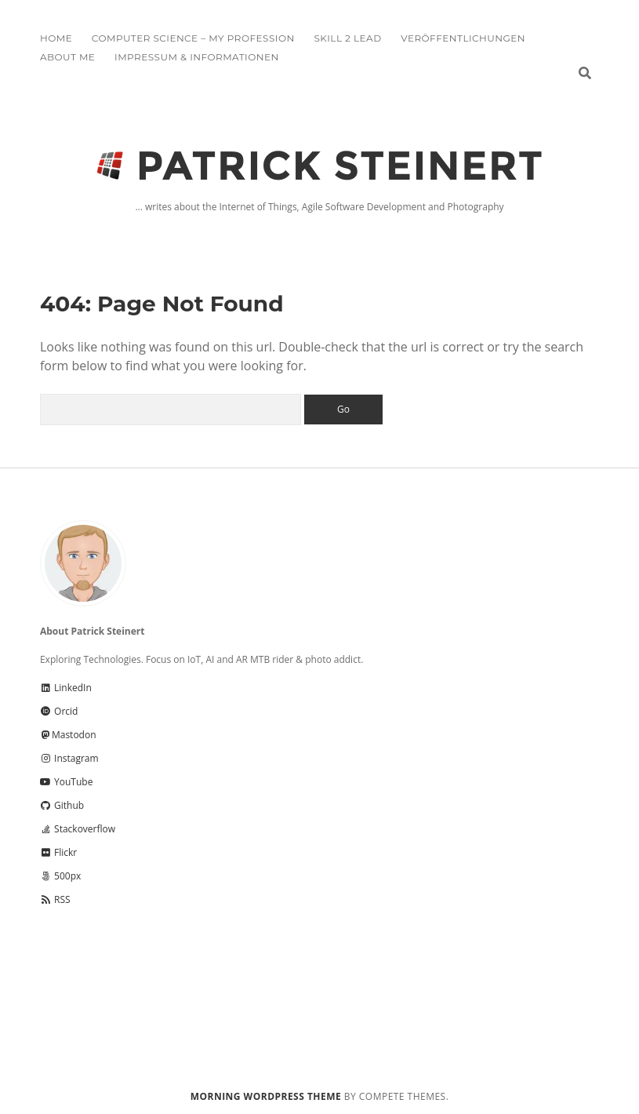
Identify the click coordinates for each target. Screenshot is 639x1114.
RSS (55, 899)
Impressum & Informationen (196, 57)
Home (56, 38)
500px (60, 876)
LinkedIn (66, 687)
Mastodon (68, 734)
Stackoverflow (77, 829)
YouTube (66, 781)
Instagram (69, 758)
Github (62, 805)
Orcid (59, 711)
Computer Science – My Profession (193, 38)
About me (67, 57)
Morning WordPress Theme (266, 1096)
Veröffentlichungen (463, 38)
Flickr (58, 852)
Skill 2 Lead (347, 38)
